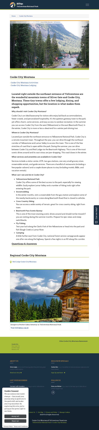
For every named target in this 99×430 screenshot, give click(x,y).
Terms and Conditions (21, 426)
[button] (16, 44)
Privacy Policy (8, 426)
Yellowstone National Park (27, 6)
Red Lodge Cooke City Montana (24, 262)
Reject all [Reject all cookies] (15, 421)
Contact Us (31, 412)
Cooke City (15, 344)
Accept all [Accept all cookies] (15, 416)
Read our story (16, 373)
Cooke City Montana (25, 16)
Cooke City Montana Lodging (23, 85)
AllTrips (20, 3)
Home (14, 16)
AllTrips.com (57, 22)
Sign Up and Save (58, 373)
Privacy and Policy (51, 412)
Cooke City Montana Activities (24, 82)
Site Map (40, 412)
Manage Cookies (64, 412)
